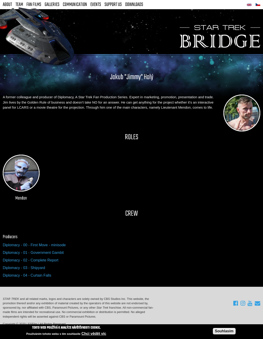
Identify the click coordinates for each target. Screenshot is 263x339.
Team (19, 5)
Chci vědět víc (93, 334)
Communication (75, 5)
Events (95, 5)
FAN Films (33, 5)
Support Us (113, 5)
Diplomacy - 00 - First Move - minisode (34, 245)
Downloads (134, 5)
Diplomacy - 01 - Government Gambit (33, 253)
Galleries (52, 5)
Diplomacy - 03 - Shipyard (24, 268)
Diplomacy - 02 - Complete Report (30, 260)
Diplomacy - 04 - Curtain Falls (27, 275)
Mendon (21, 198)
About (7, 5)
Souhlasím (224, 331)
